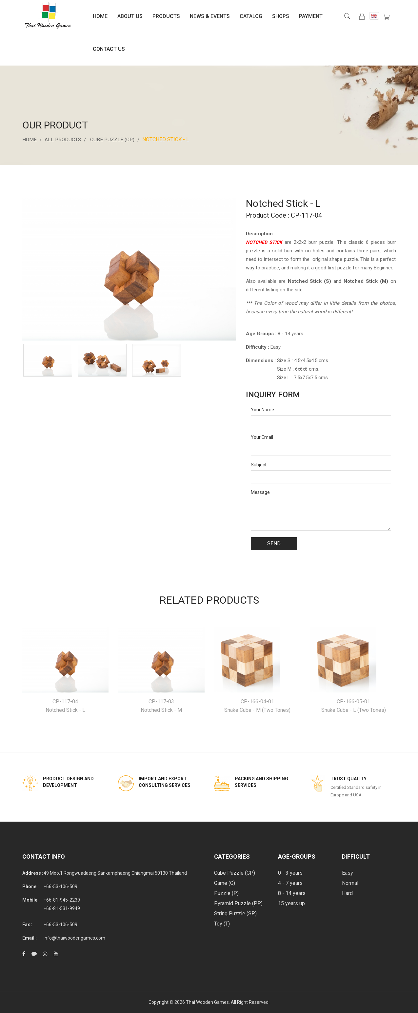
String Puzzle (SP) (235, 913)
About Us (130, 16)
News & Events (210, 16)
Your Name (262, 409)
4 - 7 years (290, 883)
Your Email (262, 437)
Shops (280, 16)
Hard (347, 893)
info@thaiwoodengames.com (74, 938)
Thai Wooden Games (207, 1002)
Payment (311, 16)
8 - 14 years (292, 893)
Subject (259, 464)
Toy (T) (222, 924)
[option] (48, 360)
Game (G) (224, 883)
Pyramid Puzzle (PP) (238, 903)
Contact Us (109, 49)
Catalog (251, 16)
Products (166, 16)
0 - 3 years (290, 873)
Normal (350, 883)
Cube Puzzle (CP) (114, 139)
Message (260, 492)
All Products (64, 139)
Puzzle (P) (226, 893)
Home (100, 16)
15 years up (291, 903)
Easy (347, 873)
